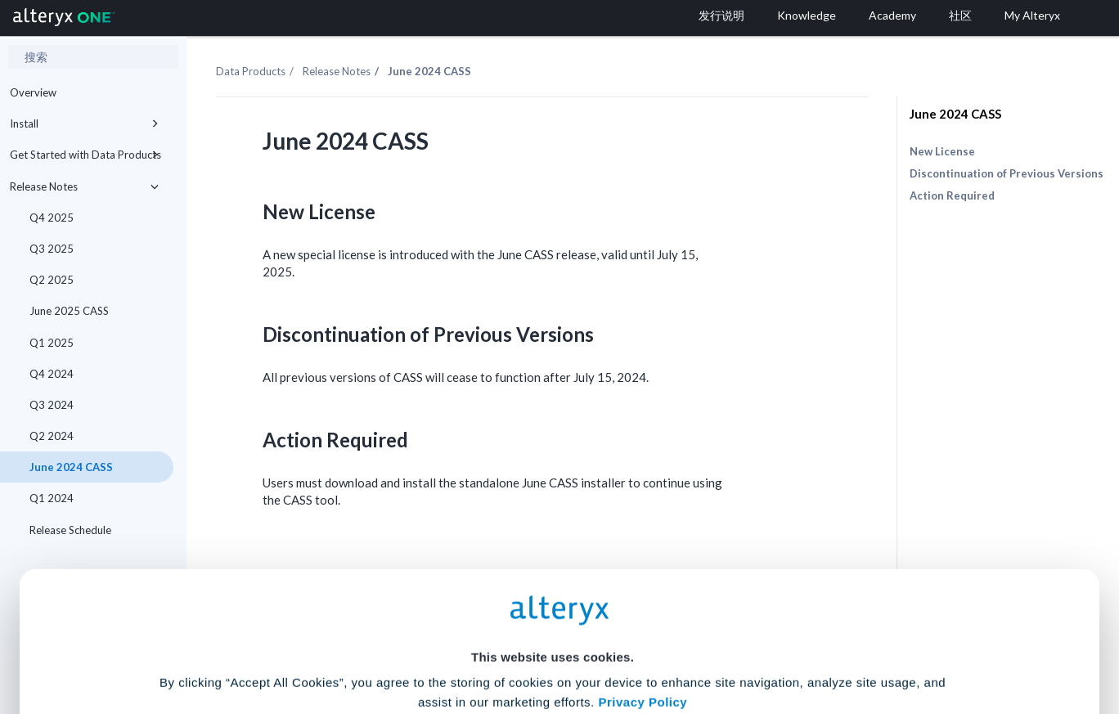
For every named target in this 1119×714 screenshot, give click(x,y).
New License (942, 151)
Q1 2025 (51, 342)
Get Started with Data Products (87, 155)
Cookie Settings (553, 593)
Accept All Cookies (435, 642)
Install (87, 123)
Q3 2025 (51, 248)
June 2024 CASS (955, 113)
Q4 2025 (51, 217)
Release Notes (87, 186)
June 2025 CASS (69, 310)
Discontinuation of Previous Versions (1006, 173)
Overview (33, 92)
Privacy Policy (642, 548)
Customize (685, 642)
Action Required (952, 195)
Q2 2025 (51, 279)
